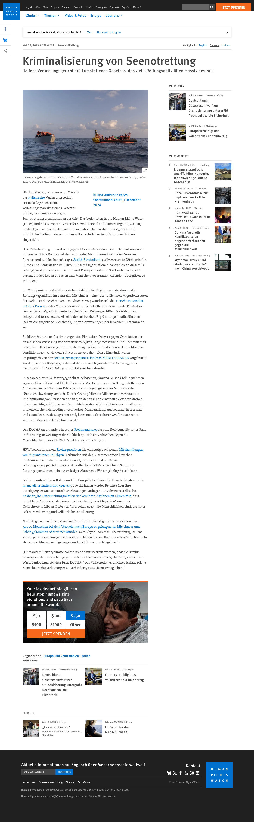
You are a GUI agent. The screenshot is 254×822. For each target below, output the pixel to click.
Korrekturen (29, 782)
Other (75, 624)
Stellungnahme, (85, 429)
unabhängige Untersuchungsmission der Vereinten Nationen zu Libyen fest (77, 496)
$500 (36, 624)
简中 (37, 7)
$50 (36, 616)
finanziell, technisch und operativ (47, 485)
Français (66, 7)
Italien (86, 655)
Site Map (70, 782)
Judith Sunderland (86, 260)
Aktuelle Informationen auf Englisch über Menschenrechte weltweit (83, 764)
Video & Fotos (75, 15)
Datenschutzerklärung (51, 782)
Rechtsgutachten (69, 449)
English (55, 7)
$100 (56, 616)
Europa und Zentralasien (62, 655)
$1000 (56, 624)
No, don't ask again (109, 32)
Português (101, 7)
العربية (29, 7)
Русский (114, 7)
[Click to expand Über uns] (114, 15)
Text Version (84, 782)
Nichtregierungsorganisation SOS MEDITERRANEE (91, 358)
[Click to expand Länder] (33, 15)
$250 (75, 616)
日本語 (89, 7)
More (138, 7)
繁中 (45, 7)
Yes (89, 32)
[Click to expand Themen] (52, 15)
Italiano (226, 45)
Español (126, 7)
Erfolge (95, 15)
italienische (36, 197)
